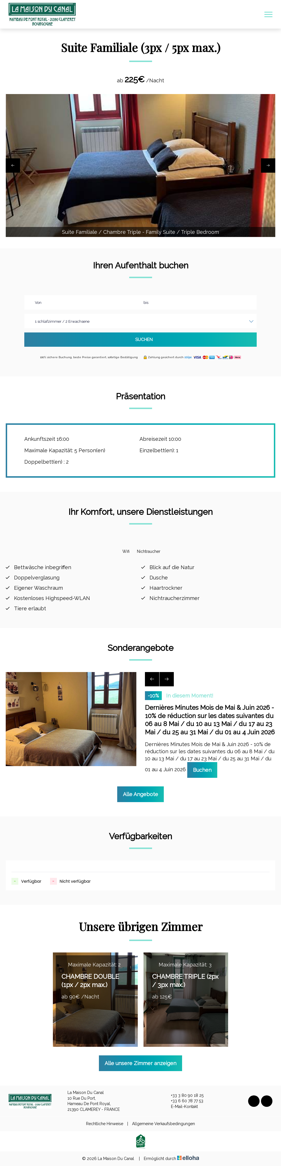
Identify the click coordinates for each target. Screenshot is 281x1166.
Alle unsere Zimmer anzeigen (140, 1063)
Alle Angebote (140, 794)
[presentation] (13, 165)
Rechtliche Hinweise (104, 1123)
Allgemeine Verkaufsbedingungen (163, 1123)
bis (146, 302)
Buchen (202, 770)
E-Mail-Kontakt (181, 1106)
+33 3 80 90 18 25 (184, 1095)
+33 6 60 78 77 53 (183, 1101)
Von (38, 302)
